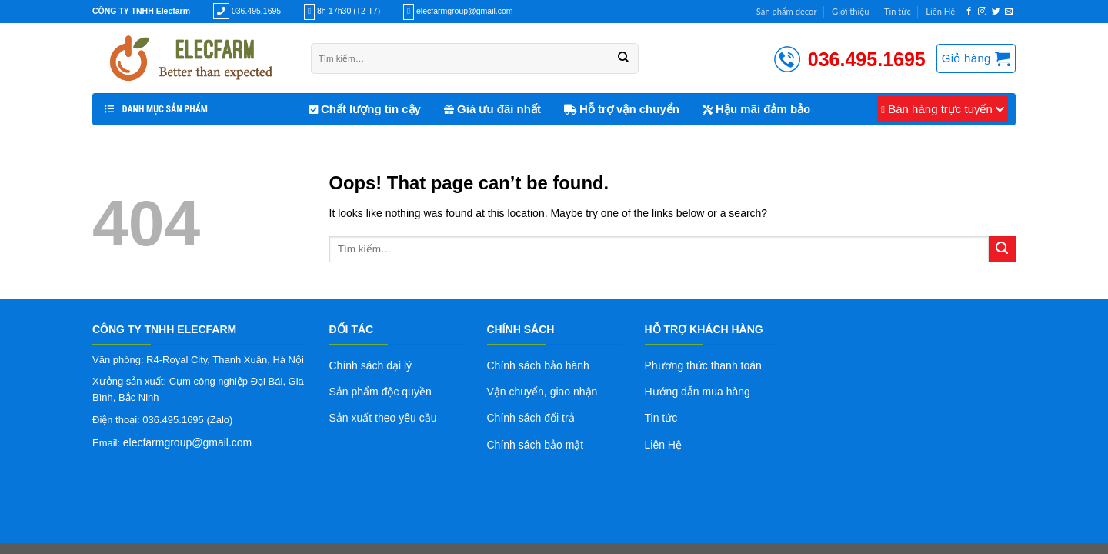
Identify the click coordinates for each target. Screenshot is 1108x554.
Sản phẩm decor (786, 11)
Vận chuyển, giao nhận (542, 391)
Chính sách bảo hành (538, 365)
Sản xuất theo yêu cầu (383, 418)
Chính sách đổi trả (531, 418)
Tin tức (897, 11)
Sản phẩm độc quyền (380, 391)
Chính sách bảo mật (535, 445)
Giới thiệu (850, 11)
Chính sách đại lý (370, 365)
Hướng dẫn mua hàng (697, 391)
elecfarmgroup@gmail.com (187, 442)
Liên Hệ (940, 11)
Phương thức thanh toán (703, 365)
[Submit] (1002, 249)
